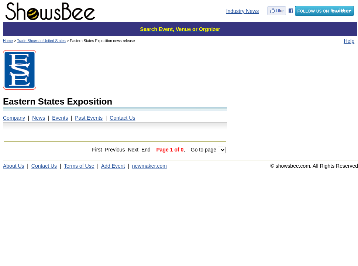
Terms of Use (79, 166)
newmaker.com (149, 166)
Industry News (242, 11)
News (38, 118)
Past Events (89, 118)
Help (349, 41)
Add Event (113, 166)
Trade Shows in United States (41, 41)
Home (8, 41)
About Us (13, 166)
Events (60, 118)
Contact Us (122, 118)
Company (14, 118)
